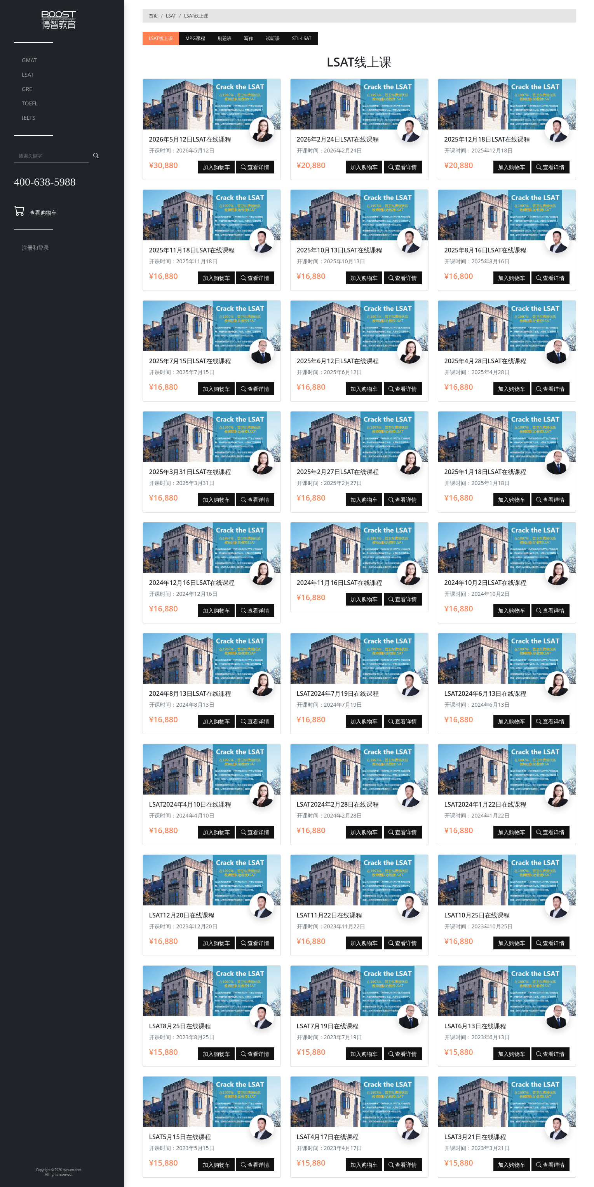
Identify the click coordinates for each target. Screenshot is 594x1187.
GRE (27, 89)
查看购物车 (43, 212)
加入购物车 (216, 167)
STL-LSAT (302, 38)
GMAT (29, 60)
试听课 (273, 38)
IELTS (28, 117)
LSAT (28, 74)
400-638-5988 (45, 182)
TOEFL (30, 103)
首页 (153, 15)
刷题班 (225, 38)
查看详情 (255, 167)
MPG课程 (195, 38)
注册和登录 (35, 247)
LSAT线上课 (196, 15)
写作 (248, 38)
